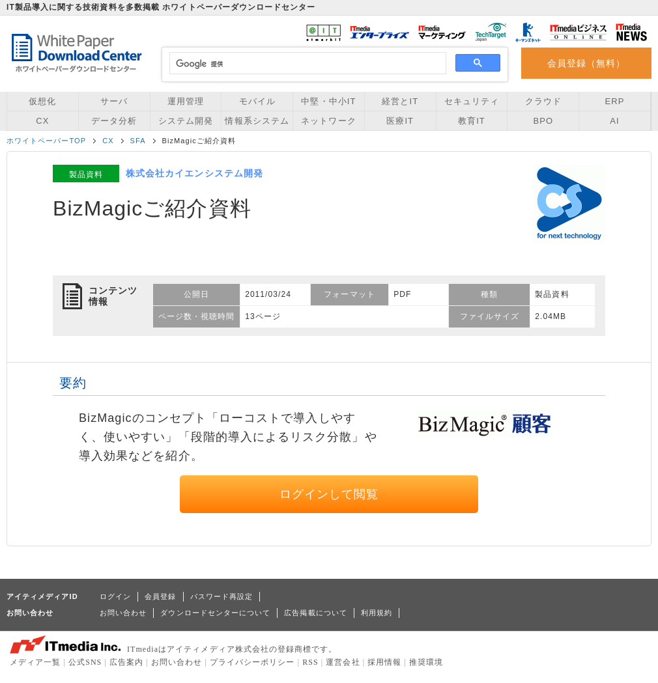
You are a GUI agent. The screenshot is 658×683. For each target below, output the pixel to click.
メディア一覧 (35, 662)
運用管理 (185, 101)
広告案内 (126, 662)
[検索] (306, 64)
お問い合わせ (123, 613)
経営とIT (400, 101)
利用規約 (376, 613)
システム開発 (185, 121)
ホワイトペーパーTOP (46, 141)
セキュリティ (471, 101)
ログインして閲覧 (329, 494)
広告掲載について (315, 613)
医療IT (400, 121)
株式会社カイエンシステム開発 (194, 173)
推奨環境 (426, 662)
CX (42, 121)
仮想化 (42, 101)
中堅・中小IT (328, 101)
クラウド (543, 101)
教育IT (471, 121)
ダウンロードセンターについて (215, 613)
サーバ (114, 101)
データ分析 (114, 121)
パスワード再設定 (221, 596)
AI (614, 121)
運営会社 (343, 662)
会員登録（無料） (586, 63)
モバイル (257, 101)
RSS (310, 662)
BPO (543, 121)
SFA (138, 141)
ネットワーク (328, 121)
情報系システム (257, 121)
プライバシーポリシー (252, 662)
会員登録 (160, 596)
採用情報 (384, 662)
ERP (615, 101)
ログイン (115, 596)
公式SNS (85, 662)
